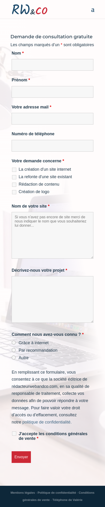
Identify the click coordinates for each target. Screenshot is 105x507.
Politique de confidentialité (57, 492)
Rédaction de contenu (39, 184)
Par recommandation (38, 350)
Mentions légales (22, 492)
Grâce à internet (34, 342)
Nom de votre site (30, 206)
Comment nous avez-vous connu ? (48, 334)
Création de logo (34, 191)
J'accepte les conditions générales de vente (53, 436)
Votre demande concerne (38, 161)
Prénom (21, 80)
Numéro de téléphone (33, 134)
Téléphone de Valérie (67, 500)
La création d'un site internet (45, 169)
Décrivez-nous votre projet (39, 270)
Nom (18, 53)
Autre (24, 357)
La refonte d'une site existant (45, 176)
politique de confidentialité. (47, 422)
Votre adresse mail (31, 107)
